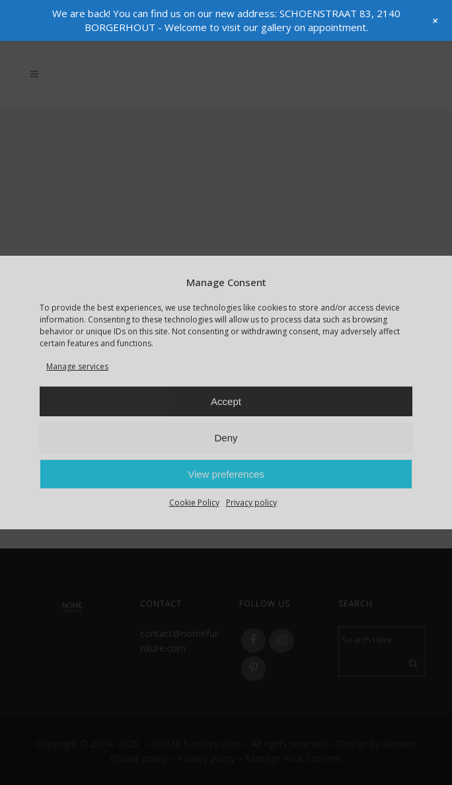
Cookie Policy (194, 502)
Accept (226, 401)
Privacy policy (251, 502)
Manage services (77, 366)
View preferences (226, 474)
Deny (225, 437)
